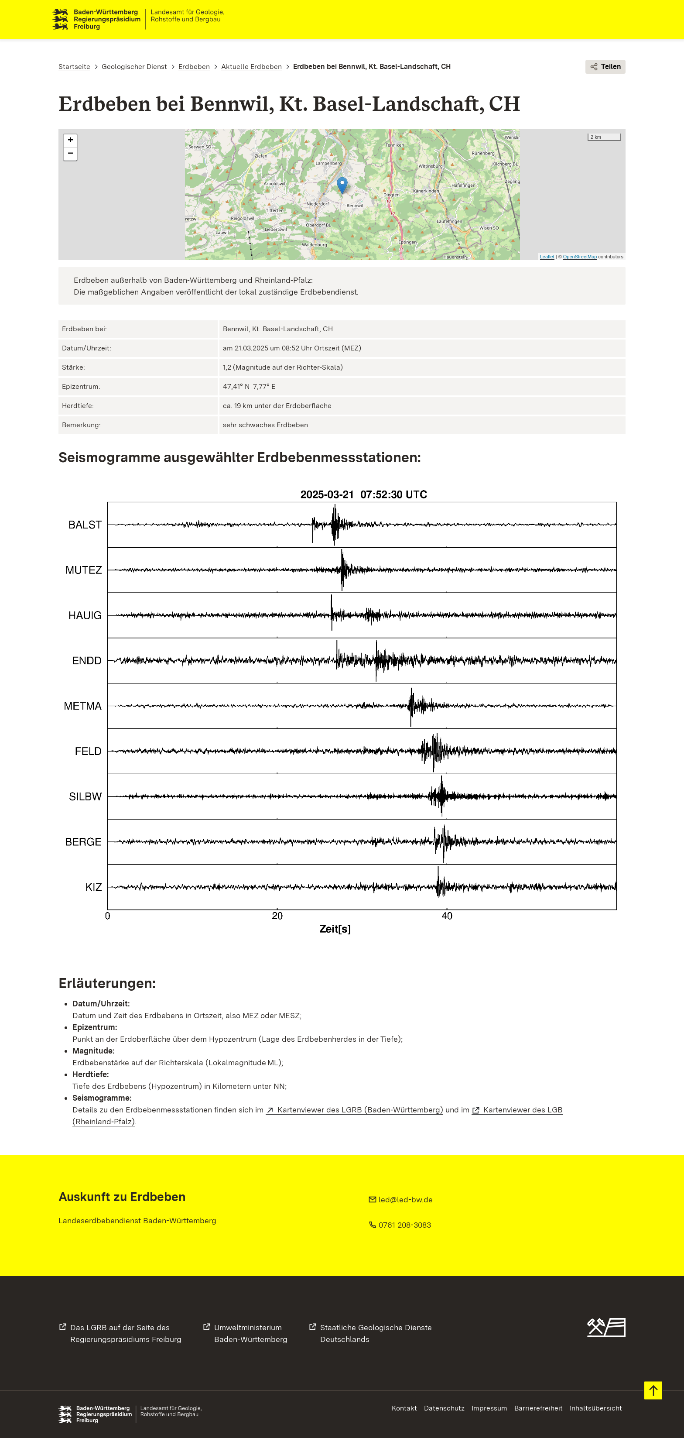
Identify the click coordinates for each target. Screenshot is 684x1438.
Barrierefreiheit (538, 1408)
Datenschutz (444, 1408)
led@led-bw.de (406, 1199)
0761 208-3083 (405, 1224)
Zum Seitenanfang (653, 1390)
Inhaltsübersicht (596, 1408)
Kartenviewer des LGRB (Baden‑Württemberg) (360, 1109)
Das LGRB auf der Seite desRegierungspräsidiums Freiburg (125, 1333)
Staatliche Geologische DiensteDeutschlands (376, 1333)
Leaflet (547, 256)
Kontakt (404, 1408)
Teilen (605, 67)
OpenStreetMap (580, 256)
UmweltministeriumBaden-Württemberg (250, 1333)
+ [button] (70, 141)
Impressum (489, 1408)
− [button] (70, 154)
